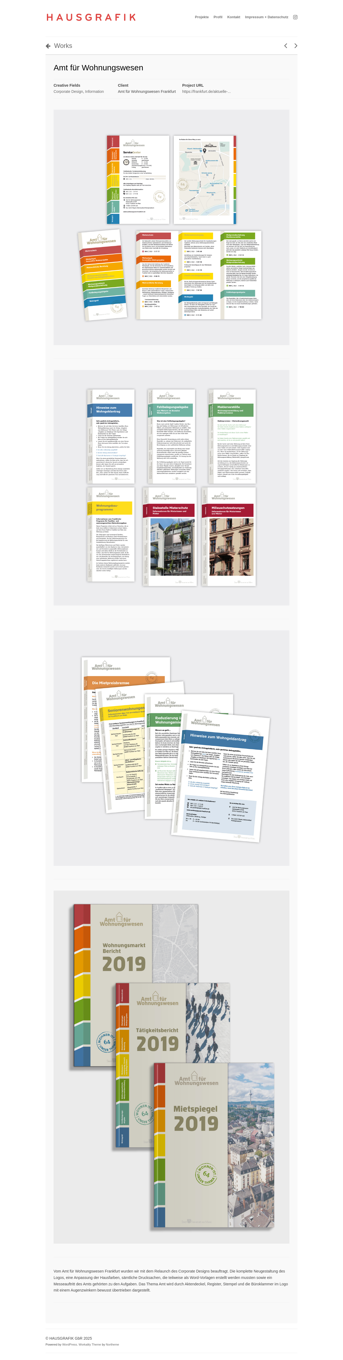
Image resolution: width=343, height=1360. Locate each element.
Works (59, 45)
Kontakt (233, 17)
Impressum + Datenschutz (266, 17)
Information (94, 91)
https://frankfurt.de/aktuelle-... (206, 91)
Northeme (112, 1344)
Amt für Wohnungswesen (98, 67)
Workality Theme (90, 1344)
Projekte (202, 17)
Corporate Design (68, 91)
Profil (218, 17)
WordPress (69, 1344)
